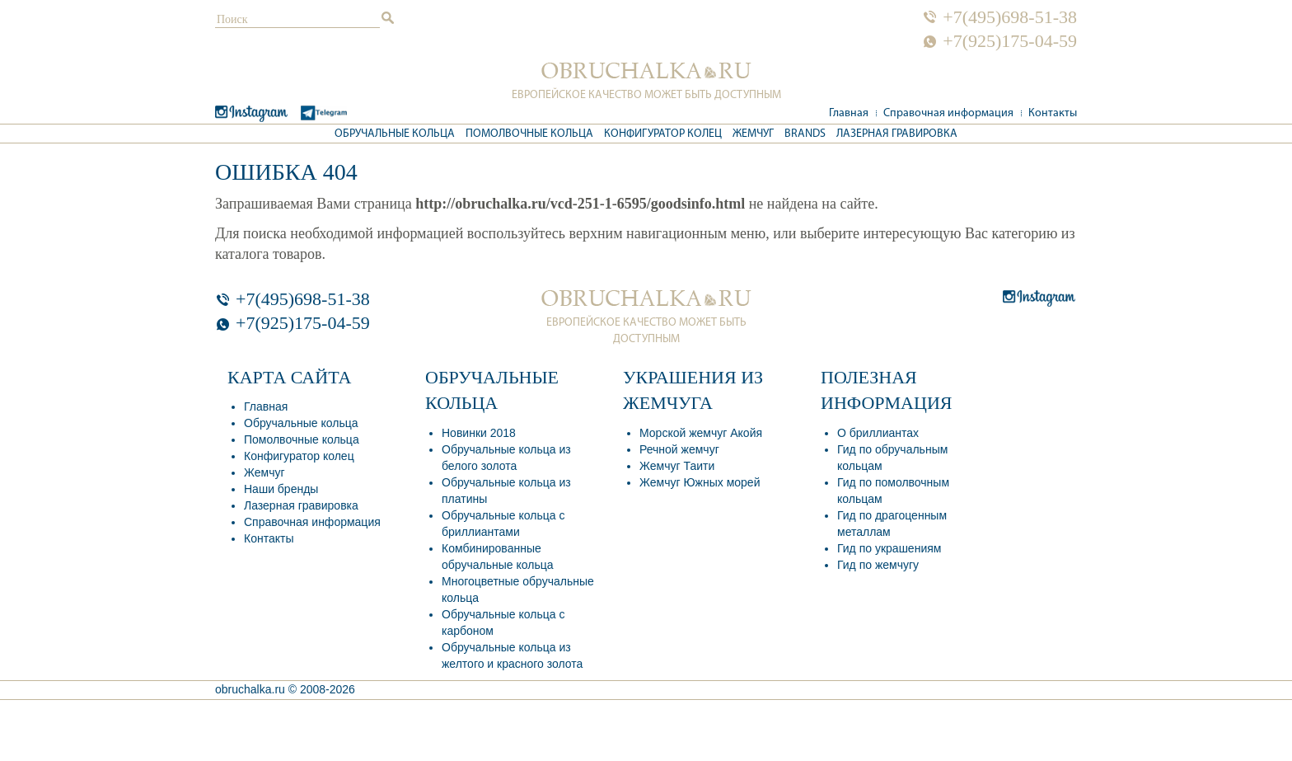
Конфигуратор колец (663, 134)
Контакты (1052, 113)
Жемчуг (753, 134)
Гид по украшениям (889, 548)
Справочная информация (948, 113)
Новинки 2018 (479, 432)
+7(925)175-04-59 (1010, 41)
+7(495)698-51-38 (1010, 17)
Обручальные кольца (395, 134)
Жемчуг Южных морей (699, 482)
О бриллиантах (878, 432)
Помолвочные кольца (529, 134)
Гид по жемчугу (878, 564)
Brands (805, 134)
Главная (848, 113)
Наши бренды (281, 489)
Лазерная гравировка (896, 134)
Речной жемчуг (679, 449)
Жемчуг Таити (676, 465)
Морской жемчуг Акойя (700, 432)
